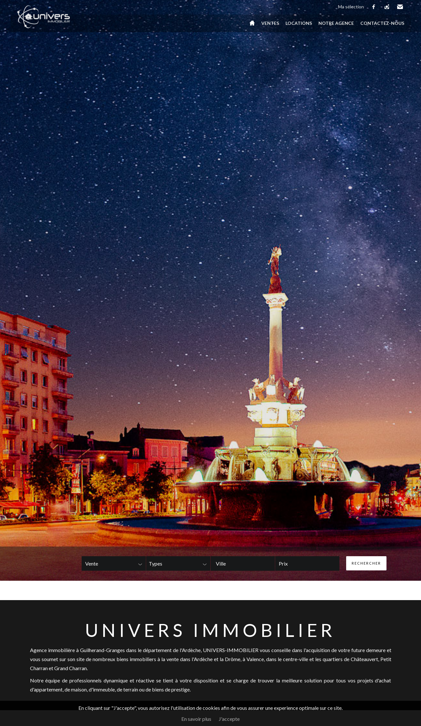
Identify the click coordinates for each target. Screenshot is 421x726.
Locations (299, 23)
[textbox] (233, 564)
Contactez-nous (382, 23)
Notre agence (336, 23)
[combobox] (243, 563)
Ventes (270, 23)
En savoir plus (196, 719)
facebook (374, 7)
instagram (387, 7)
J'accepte (229, 719)
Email (400, 7)
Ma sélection (351, 6)
